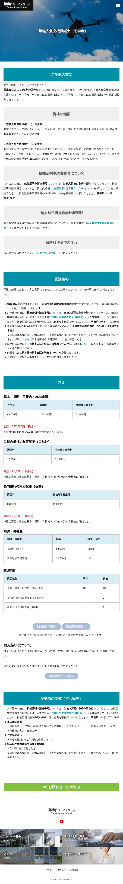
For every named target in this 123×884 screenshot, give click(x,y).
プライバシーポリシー (55, 870)
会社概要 (74, 870)
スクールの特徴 (46, 252)
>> (46, 626)
